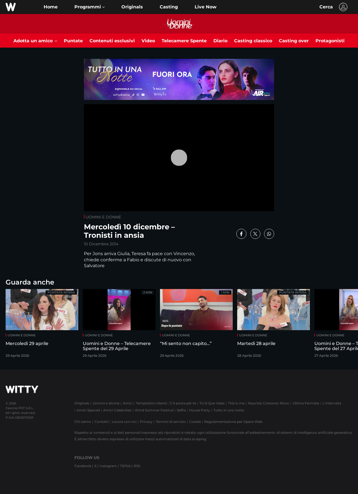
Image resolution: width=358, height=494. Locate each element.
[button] (89, 7)
